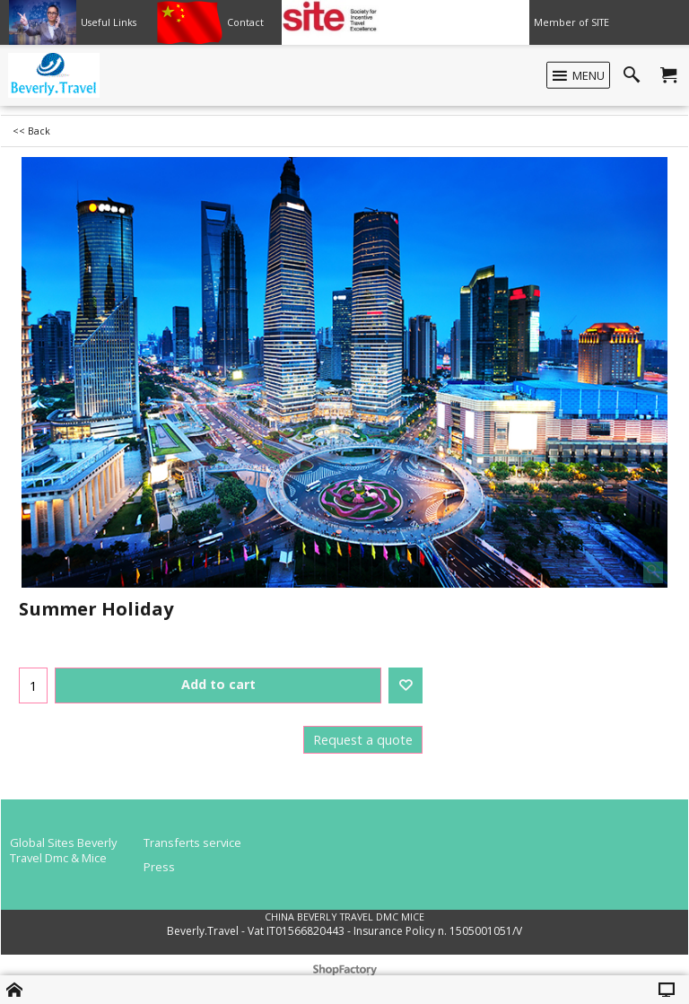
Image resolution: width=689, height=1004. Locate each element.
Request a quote (363, 739)
